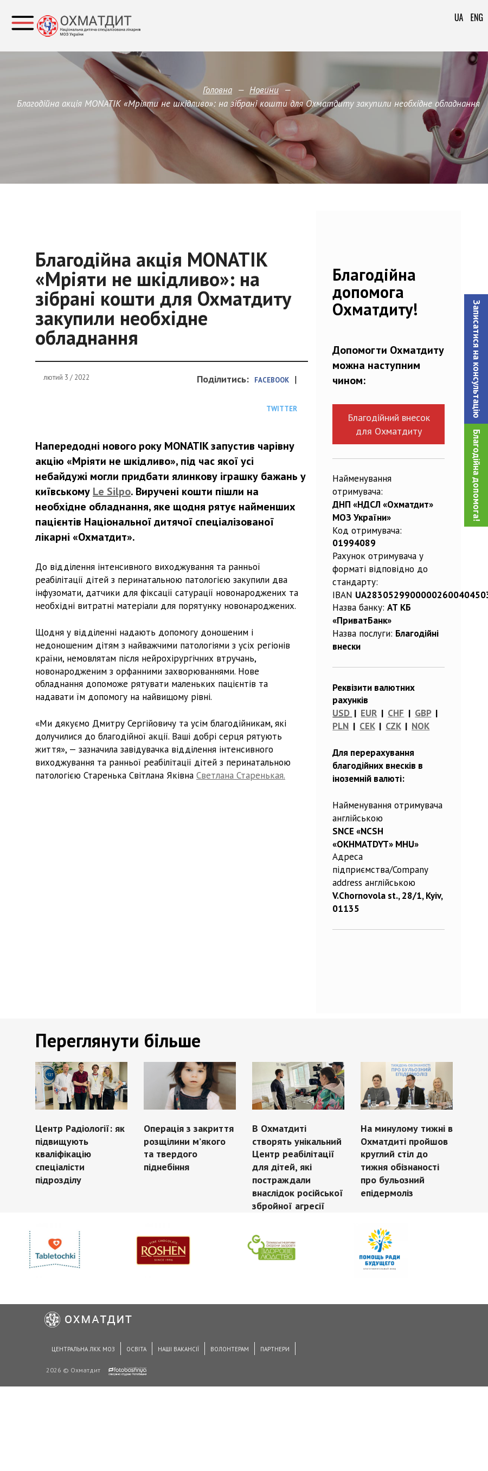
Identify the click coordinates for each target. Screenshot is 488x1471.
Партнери (275, 1349)
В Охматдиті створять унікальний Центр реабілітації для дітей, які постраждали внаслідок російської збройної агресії (297, 1167)
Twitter (281, 408)
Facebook (271, 380)
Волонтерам (229, 1349)
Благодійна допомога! (477, 475)
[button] (476, 359)
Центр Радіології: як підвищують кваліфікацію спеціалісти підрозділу (80, 1154)
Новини (264, 90)
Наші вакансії (178, 1349)
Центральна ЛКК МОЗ (83, 1349)
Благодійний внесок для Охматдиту (389, 424)
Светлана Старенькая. (240, 775)
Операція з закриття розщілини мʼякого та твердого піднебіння (189, 1147)
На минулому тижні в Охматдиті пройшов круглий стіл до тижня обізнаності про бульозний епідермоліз (407, 1160)
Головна (217, 90)
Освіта (136, 1349)
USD (341, 713)
